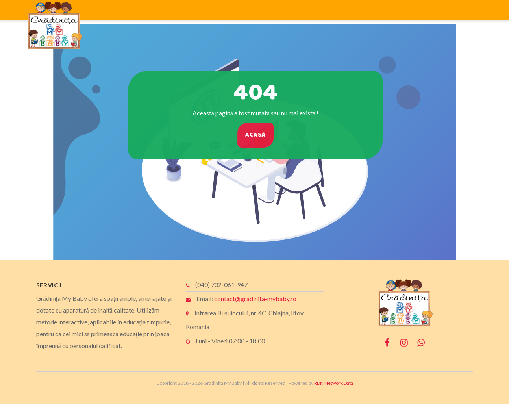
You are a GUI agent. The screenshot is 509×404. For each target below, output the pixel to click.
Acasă (260, 135)
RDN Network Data (333, 383)
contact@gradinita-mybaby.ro (255, 298)
